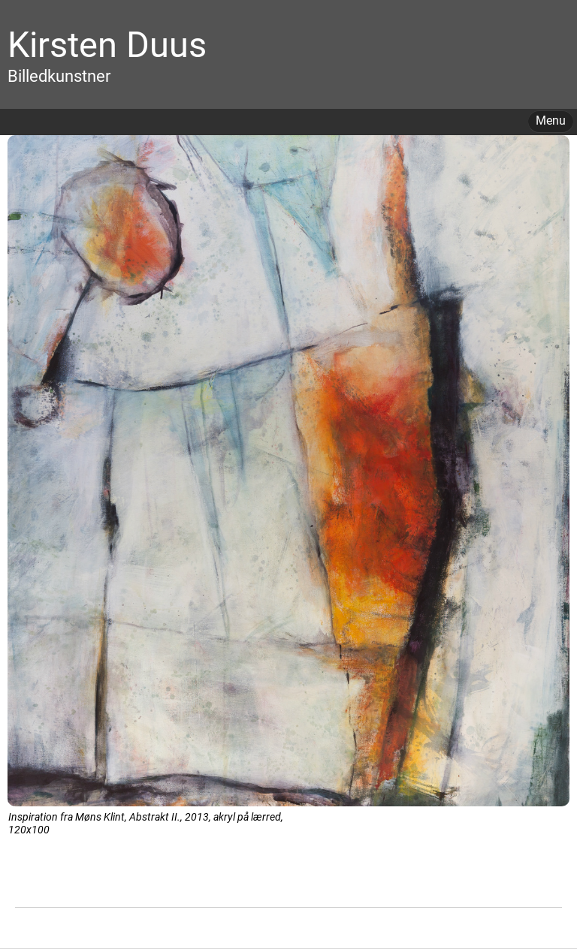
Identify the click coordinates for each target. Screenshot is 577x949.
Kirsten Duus (107, 44)
